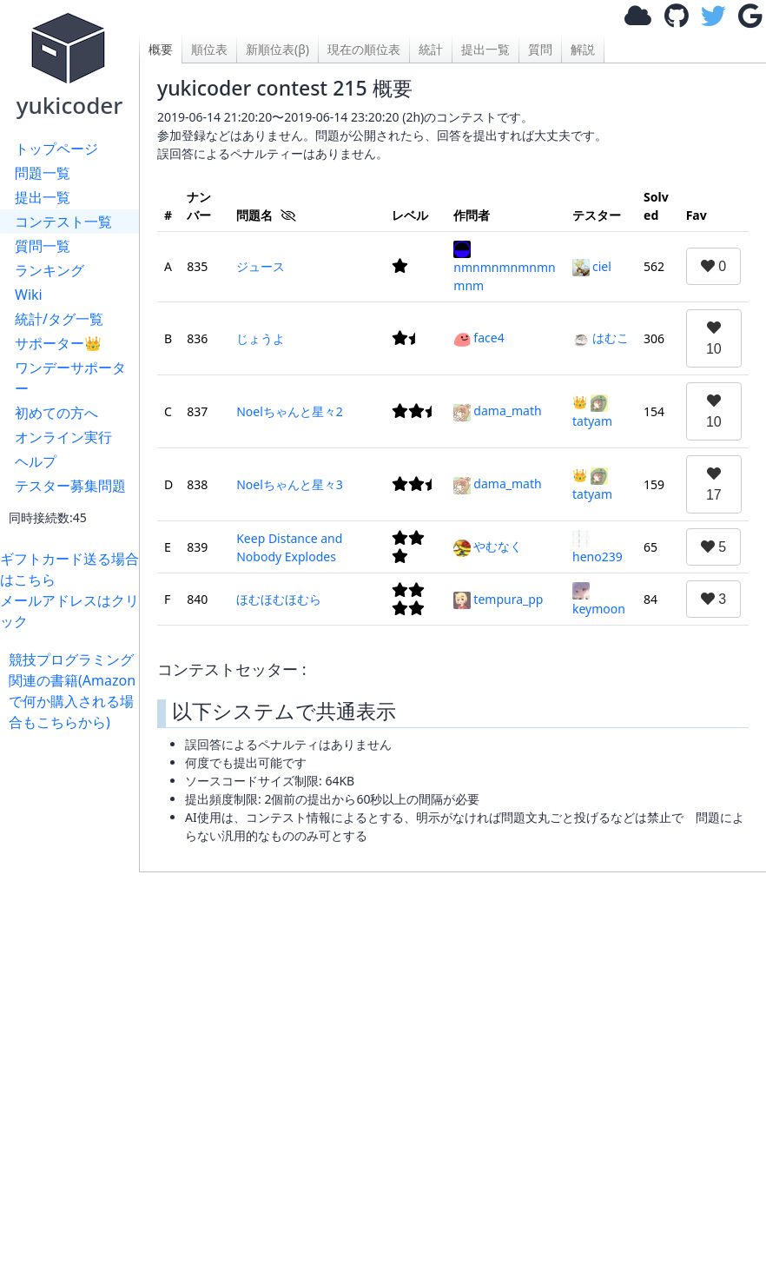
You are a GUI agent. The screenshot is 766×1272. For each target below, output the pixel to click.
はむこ (600, 337)
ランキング (49, 270)
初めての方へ (56, 412)
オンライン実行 (63, 437)
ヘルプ (35, 461)
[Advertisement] (74, 993)
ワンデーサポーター (70, 378)
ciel (591, 266)
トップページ (56, 148)
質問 (540, 49)
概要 (161, 49)
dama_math (497, 410)
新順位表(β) (277, 49)
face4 (478, 337)
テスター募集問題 (70, 485)
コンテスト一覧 (63, 221)
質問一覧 (42, 245)
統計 (431, 49)
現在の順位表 (363, 49)
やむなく (487, 546)
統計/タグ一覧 (59, 318)
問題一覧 (42, 172)
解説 (583, 49)
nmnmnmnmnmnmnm (504, 267)
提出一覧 (42, 197)
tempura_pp (498, 599)
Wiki (29, 294)
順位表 (209, 49)
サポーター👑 (58, 343)
